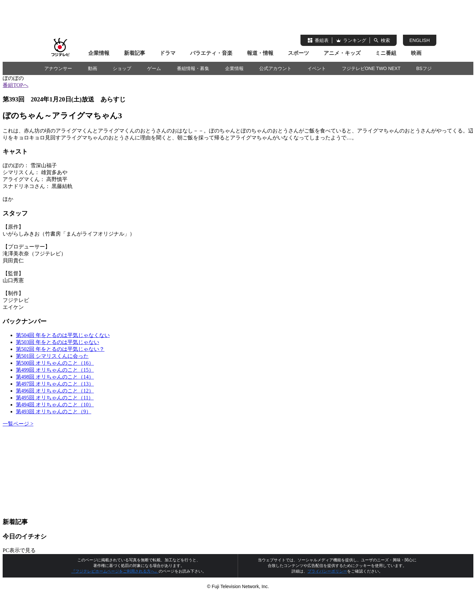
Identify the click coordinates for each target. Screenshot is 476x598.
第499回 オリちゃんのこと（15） (55, 370)
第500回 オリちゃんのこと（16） (55, 363)
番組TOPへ (15, 85)
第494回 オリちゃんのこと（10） (55, 404)
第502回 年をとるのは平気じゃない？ (60, 349)
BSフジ (424, 68)
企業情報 (98, 53)
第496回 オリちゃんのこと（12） (55, 390)
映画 (416, 53)
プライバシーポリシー (327, 571)
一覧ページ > (18, 424)
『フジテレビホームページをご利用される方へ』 (115, 571)
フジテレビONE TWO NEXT (371, 68)
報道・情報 (260, 53)
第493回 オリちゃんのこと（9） (53, 411)
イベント (316, 68)
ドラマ (168, 53)
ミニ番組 (385, 53)
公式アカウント (275, 68)
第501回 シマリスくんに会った (52, 356)
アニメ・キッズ (342, 53)
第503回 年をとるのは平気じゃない (57, 342)
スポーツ (298, 53)
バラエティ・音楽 (211, 53)
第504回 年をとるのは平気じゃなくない (63, 335)
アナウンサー (58, 68)
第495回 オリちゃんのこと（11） (55, 397)
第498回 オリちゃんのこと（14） (55, 377)
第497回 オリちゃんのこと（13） (55, 384)
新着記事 (134, 53)
